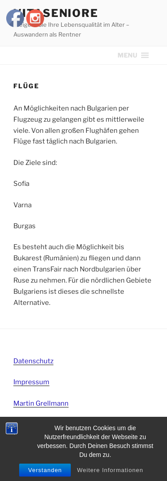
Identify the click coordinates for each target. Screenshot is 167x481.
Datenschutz (33, 361)
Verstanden (45, 470)
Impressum (31, 382)
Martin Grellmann (41, 403)
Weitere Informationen (110, 470)
